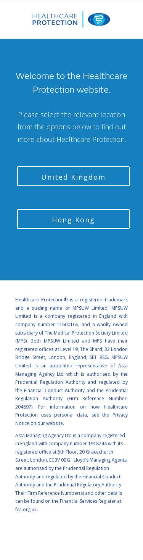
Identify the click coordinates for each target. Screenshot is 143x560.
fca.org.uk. (26, 509)
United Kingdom (73, 177)
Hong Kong (73, 219)
